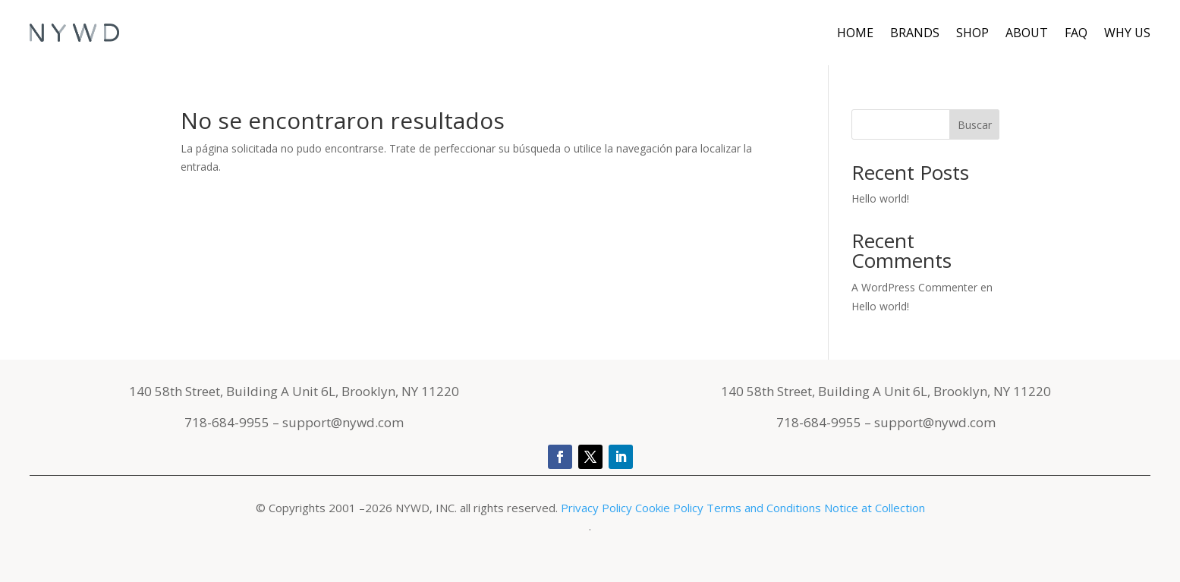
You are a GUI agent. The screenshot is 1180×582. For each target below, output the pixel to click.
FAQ (1076, 32)
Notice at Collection (874, 507)
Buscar (975, 125)
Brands (914, 32)
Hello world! (880, 198)
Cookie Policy (669, 507)
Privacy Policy (598, 507)
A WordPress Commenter (914, 287)
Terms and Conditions (763, 507)
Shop (972, 32)
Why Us (1127, 32)
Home (855, 32)
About (1026, 32)
